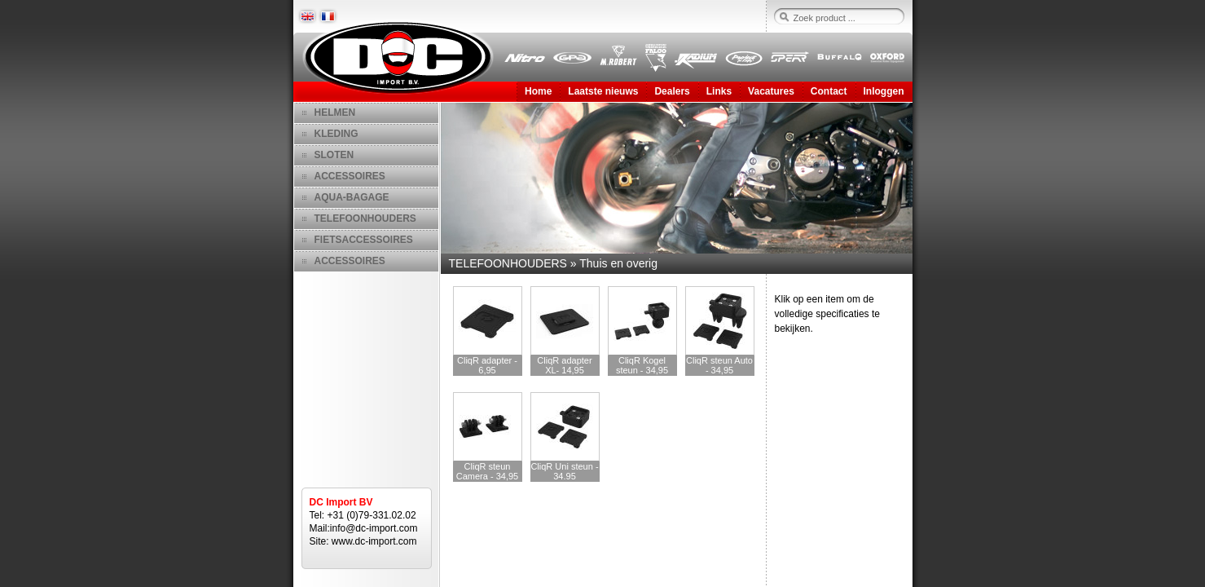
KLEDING (336, 133)
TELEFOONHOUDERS (365, 218)
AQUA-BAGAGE (351, 197)
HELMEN (335, 112)
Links (719, 91)
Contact (829, 91)
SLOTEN (334, 155)
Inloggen (884, 91)
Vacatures (771, 91)
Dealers (671, 91)
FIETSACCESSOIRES (363, 239)
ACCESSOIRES (349, 176)
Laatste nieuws (603, 91)
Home (538, 91)
